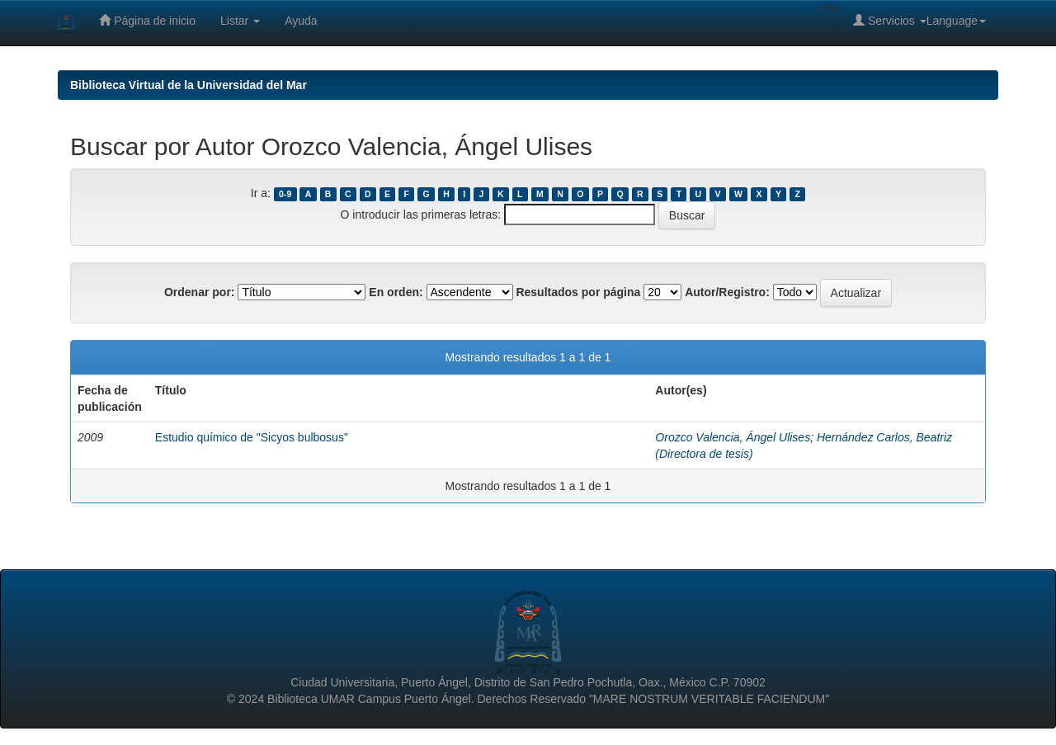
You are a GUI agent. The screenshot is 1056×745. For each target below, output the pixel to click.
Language (956, 20)
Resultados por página (578, 292)
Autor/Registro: (727, 292)
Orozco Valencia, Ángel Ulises (732, 437)
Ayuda (301, 20)
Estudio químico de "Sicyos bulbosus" (251, 437)
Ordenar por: (199, 292)
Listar (240, 20)
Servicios (889, 20)
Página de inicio (147, 20)
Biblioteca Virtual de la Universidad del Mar (188, 85)
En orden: (395, 292)
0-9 (285, 194)
